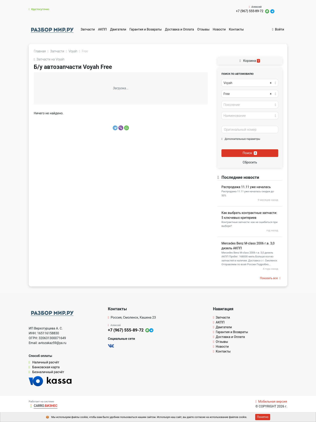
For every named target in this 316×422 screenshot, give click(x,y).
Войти (278, 29)
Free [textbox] (247, 94)
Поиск (250, 153)
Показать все (270, 278)
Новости (219, 29)
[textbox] (249, 104)
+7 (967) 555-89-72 (249, 11)
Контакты (236, 29)
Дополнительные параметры (240, 138)
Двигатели (118, 29)
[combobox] (250, 82)
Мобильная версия (271, 401)
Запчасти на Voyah (49, 59)
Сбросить (250, 162)
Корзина (250, 61)
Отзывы (203, 29)
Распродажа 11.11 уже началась (246, 187)
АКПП (102, 29)
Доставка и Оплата (179, 29)
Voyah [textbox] (247, 83)
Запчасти (88, 29)
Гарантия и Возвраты (145, 29)
